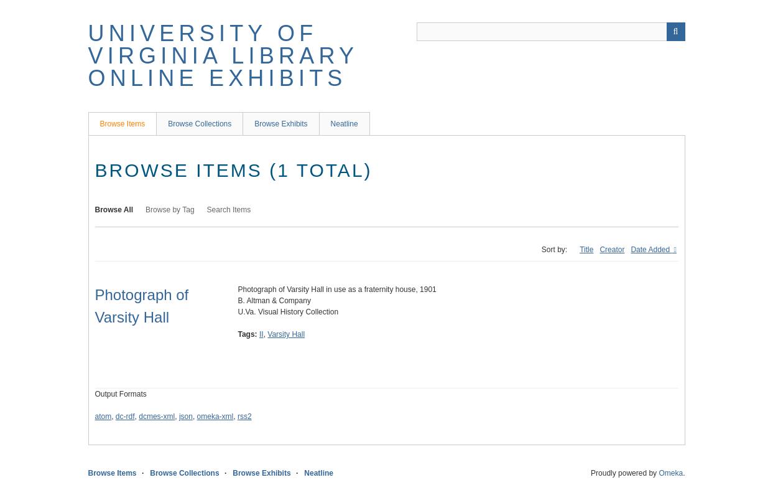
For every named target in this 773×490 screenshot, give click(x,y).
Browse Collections (199, 124)
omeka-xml (215, 416)
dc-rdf (125, 416)
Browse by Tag (170, 209)
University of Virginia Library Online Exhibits (223, 56)
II (261, 334)
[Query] (551, 31)
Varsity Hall (286, 334)
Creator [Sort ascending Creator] (611, 249)
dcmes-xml (157, 416)
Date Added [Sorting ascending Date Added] (651, 249)
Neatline (344, 124)
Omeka (671, 473)
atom (103, 416)
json (186, 416)
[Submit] (676, 31)
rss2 (245, 416)
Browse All (114, 209)
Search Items (229, 209)
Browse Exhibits (280, 124)
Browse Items (123, 124)
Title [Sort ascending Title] (586, 249)
